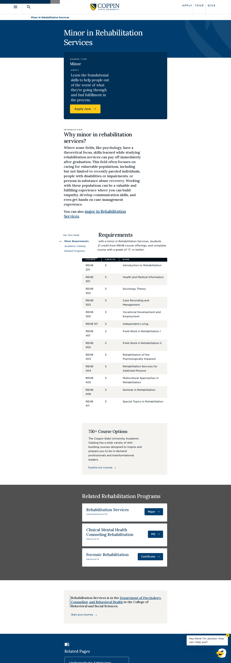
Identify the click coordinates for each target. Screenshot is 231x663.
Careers (110, 618)
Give (194, 4)
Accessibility (91, 656)
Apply (169, 4)
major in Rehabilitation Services (126, 156)
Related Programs (41, 192)
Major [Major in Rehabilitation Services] (184, 406)
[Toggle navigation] (35, 6)
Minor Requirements (43, 182)
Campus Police (168, 624)
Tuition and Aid (135, 543)
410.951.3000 (47, 621)
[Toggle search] (44, 6)
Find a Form (113, 624)
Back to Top (189, 592)
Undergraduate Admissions (91, 544)
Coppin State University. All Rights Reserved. (58, 656)
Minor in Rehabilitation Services (50, 15)
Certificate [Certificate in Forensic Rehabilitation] (181, 444)
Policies (105, 656)
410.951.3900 (167, 631)
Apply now (172, 67)
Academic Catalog (41, 187)
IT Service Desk (114, 631)
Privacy (117, 656)
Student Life (175, 543)
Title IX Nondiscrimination (138, 656)
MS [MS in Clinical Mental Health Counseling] (186, 425)
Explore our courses (96, 353)
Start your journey (56, 501)
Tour (181, 4)
